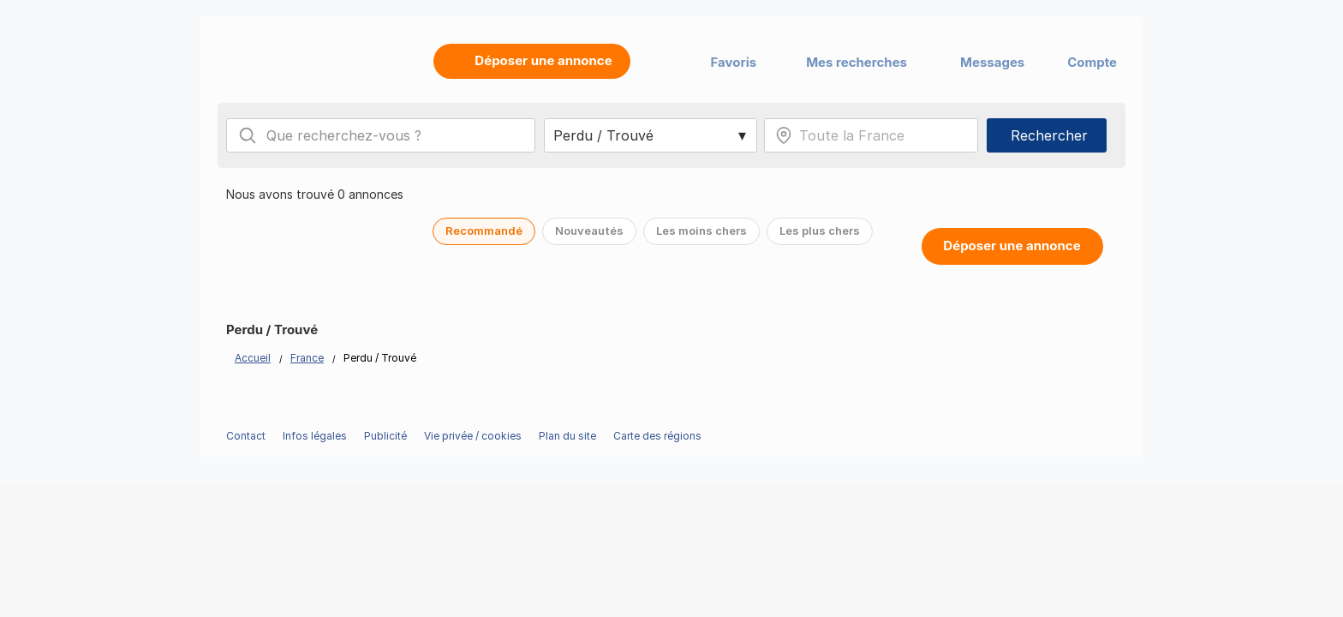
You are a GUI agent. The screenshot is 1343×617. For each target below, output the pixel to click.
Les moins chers (701, 230)
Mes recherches (856, 62)
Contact (246, 435)
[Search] (247, 135)
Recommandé (483, 230)
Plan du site (567, 435)
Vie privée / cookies (473, 435)
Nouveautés (589, 230)
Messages (992, 62)
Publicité (385, 435)
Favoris (734, 62)
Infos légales (315, 435)
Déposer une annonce (1011, 245)
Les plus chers (819, 230)
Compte (1092, 62)
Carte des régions (657, 435)
